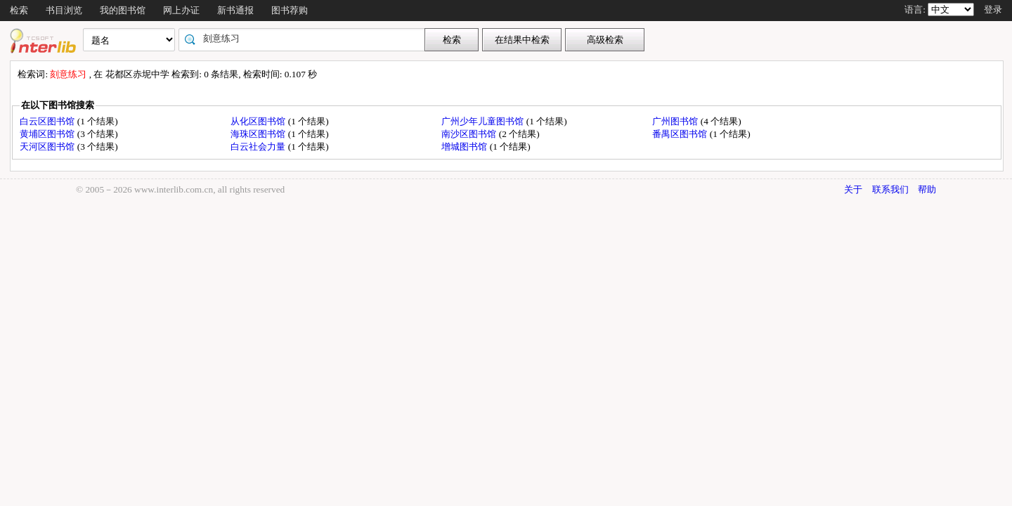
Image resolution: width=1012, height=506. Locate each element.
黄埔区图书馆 (48, 134)
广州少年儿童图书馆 (483, 121)
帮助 (927, 189)
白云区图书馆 (48, 121)
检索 (19, 10)
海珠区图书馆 (259, 134)
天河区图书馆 (48, 146)
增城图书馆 (465, 146)
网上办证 (181, 10)
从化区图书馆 (259, 121)
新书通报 (235, 10)
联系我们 (890, 189)
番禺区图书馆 (680, 134)
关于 (853, 189)
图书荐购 (289, 10)
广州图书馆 (676, 121)
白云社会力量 (259, 146)
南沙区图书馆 (469, 134)
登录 (993, 9)
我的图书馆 (122, 10)
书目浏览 (64, 10)
